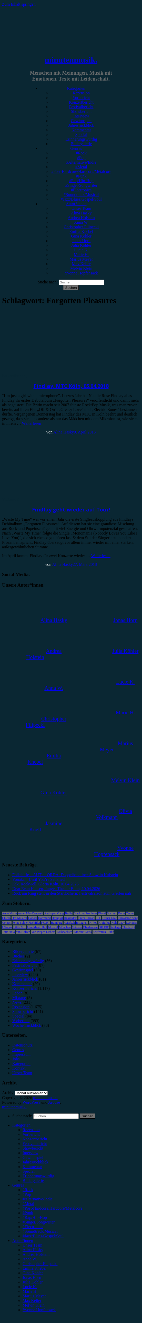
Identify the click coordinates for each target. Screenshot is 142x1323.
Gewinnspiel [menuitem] (33, 1157)
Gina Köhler (81, 236)
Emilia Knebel (81, 231)
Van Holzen (23, 932)
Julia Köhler (81, 245)
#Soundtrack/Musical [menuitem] (40, 1231)
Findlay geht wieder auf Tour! (71, 509)
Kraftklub (104, 922)
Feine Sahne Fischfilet (26, 922)
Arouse (54, 1102)
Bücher (18, 956)
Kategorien (76, 88)
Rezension (81, 93)
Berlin (69, 913)
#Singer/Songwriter (81, 185)
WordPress (31, 1102)
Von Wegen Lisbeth (43, 932)
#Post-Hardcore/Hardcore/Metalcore (81, 171)
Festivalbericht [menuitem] (35, 1143)
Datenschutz (22, 1045)
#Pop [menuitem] (27, 1194)
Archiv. (8, 1093)
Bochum (112, 913)
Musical (53, 927)
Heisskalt (69, 922)
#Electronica (81, 190)
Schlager (115, 927)
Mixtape (19, 997)
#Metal (81, 167)
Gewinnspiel (81, 121)
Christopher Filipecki (81, 227)
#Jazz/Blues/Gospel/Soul (81, 199)
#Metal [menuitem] (28, 1203)
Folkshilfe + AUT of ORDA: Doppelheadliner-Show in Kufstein (65, 875)
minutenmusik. (71, 59)
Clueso (6, 918)
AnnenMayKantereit (30, 913)
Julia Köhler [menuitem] (33, 1282)
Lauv (121, 922)
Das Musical (19, 918)
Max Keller (81, 264)
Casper (130, 913)
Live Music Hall (37, 927)
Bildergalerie (81, 144)
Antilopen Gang (54, 913)
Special (81, 134)
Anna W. (81, 222)
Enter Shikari (86, 918)
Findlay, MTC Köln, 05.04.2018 (71, 385)
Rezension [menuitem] (31, 1130)
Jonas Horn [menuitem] (32, 1277)
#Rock (81, 153)
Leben (17, 993)
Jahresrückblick (81, 125)
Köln (114, 922)
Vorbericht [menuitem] (31, 1134)
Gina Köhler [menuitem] (33, 1273)
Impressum (21, 1054)
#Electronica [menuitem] (33, 1227)
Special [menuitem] (29, 1171)
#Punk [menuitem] (28, 1213)
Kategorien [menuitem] (21, 1125)
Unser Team (81, 208)
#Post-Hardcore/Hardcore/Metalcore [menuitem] (53, 1208)
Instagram (82, 922)
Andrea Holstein (81, 217)
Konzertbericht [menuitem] (35, 1139)
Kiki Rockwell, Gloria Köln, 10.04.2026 (45, 884)
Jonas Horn (81, 241)
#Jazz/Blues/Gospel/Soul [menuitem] (43, 1236)
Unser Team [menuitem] (32, 1245)
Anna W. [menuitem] (30, 1259)
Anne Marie (9, 913)
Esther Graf (109, 918)
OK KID (104, 927)
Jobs (15, 1059)
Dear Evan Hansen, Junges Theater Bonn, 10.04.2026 (56, 888)
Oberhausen (90, 927)
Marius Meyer (81, 259)
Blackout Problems (85, 913)
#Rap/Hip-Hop (81, 181)
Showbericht (81, 111)
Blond (102, 913)
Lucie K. (81, 250)
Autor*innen (76, 204)
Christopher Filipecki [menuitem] (40, 1263)
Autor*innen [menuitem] (22, 1240)
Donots (32, 918)
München (64, 927)
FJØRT (45, 922)
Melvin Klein (81, 268)
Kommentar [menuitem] (32, 1166)
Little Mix (19, 927)
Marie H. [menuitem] (30, 1291)
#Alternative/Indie (81, 162)
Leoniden (131, 922)
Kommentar (81, 130)
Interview (81, 116)
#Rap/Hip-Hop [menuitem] (35, 1217)
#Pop (81, 157)
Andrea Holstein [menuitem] (36, 1254)
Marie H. (81, 254)
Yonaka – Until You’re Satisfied (38, 879)
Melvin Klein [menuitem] (34, 1305)
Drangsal (57, 918)
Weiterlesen (31, 423)
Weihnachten (64, 932)
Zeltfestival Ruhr (103, 932)
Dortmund (44, 918)
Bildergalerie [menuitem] (33, 1180)
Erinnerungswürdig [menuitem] (38, 1176)
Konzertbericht (81, 102)
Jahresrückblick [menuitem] (35, 1162)
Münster (77, 927)
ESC (98, 918)
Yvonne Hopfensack (81, 273)
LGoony (7, 927)
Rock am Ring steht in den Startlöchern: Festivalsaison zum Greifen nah (71, 893)
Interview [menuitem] (30, 1153)
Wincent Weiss (82, 932)
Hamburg (57, 922)
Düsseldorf (70, 918)
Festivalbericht (81, 107)
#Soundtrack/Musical (81, 194)
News (17, 1002)
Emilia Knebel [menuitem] (34, 1268)
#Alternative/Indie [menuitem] (38, 1199)
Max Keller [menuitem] (32, 1300)
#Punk (81, 176)
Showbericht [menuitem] (33, 1148)
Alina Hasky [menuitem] (33, 1250)
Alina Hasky (81, 213)
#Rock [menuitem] (28, 1190)
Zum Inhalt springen (19, 4)
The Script (128, 927)
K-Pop (93, 922)
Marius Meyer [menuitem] (34, 1296)
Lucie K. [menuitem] (30, 1287)
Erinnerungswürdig (81, 139)
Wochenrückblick (26, 1025)
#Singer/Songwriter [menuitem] (39, 1222)
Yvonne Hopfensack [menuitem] (39, 1310)
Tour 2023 (8, 932)
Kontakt (19, 1068)
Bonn (121, 913)
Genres (76, 148)
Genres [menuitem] (18, 1185)
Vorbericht (81, 97)
